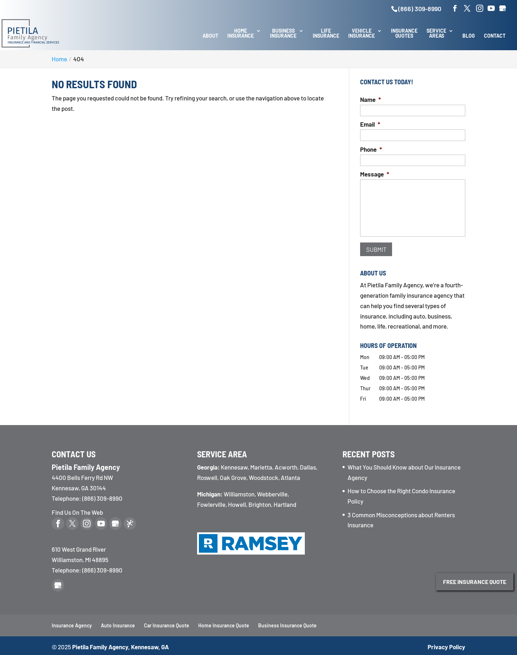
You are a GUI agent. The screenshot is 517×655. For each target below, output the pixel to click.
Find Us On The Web (77, 509)
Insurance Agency (72, 623)
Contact (495, 36)
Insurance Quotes (404, 33)
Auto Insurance (118, 623)
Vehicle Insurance (361, 33)
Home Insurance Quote (223, 623)
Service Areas (436, 33)
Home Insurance (240, 33)
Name (370, 99)
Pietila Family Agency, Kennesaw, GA (120, 644)
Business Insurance (283, 33)
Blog (468, 36)
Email (370, 124)
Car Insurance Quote (166, 623)
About (210, 36)
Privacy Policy (446, 644)
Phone (371, 149)
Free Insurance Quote (474, 581)
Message (374, 174)
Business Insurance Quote (287, 623)
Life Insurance (326, 33)
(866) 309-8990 (419, 9)
